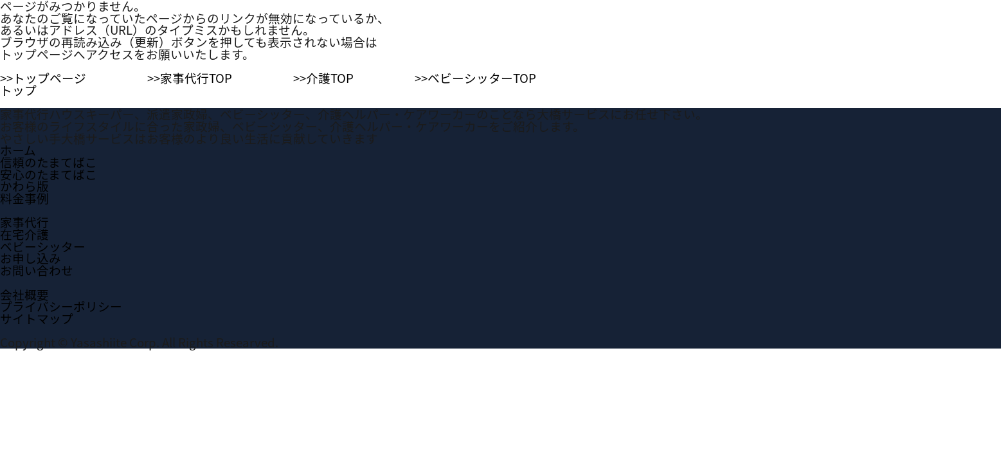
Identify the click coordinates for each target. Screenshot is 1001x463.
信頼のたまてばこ (48, 162)
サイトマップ (36, 318)
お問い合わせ (36, 270)
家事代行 (24, 222)
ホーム (18, 150)
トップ (18, 90)
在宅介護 (24, 234)
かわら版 (24, 186)
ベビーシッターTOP (482, 78)
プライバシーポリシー (61, 306)
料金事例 (24, 198)
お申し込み (30, 258)
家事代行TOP (196, 78)
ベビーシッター (43, 246)
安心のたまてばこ (48, 174)
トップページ (49, 78)
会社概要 (24, 295)
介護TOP (330, 78)
